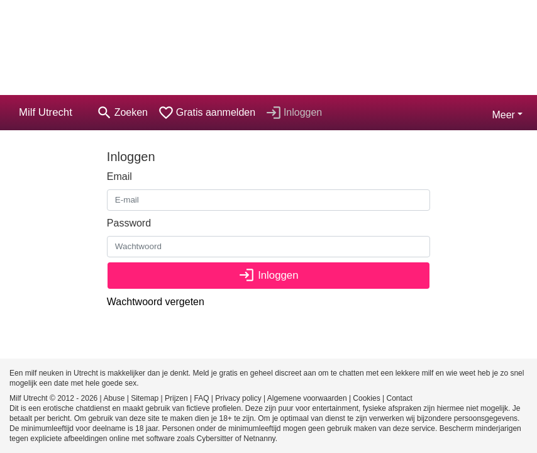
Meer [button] (503, 114)
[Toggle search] (122, 112)
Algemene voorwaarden (307, 398)
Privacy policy (238, 398)
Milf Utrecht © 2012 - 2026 (53, 398)
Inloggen (268, 275)
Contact (399, 398)
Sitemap (144, 398)
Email (119, 176)
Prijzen (176, 398)
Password (129, 223)
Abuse (114, 398)
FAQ (201, 398)
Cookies (366, 398)
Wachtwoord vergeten (155, 301)
